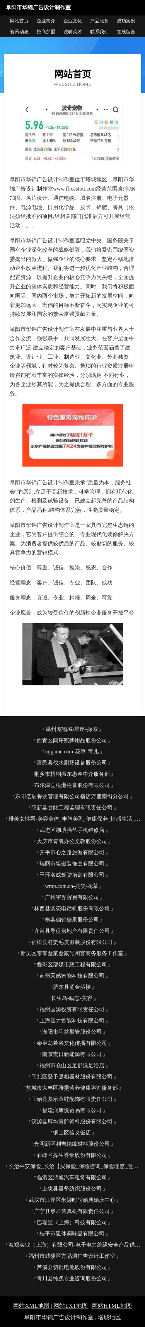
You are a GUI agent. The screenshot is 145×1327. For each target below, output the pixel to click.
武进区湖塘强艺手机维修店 (71, 830)
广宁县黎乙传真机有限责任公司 (72, 1211)
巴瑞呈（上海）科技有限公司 (72, 1222)
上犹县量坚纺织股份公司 (72, 1189)
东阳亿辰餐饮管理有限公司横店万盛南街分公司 (72, 796)
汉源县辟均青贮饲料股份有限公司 (72, 1121)
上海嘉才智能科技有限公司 (71, 1021)
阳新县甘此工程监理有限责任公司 (72, 808)
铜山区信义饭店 (72, 1133)
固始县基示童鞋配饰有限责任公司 (72, 1099)
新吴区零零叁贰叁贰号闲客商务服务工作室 (71, 953)
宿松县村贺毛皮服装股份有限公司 (72, 942)
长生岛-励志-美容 (71, 998)
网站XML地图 (31, 1306)
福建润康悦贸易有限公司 (72, 1110)
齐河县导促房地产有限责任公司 (72, 931)
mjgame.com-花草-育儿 (71, 752)
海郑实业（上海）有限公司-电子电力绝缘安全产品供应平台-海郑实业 (75, 1245)
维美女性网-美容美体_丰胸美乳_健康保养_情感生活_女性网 (75, 819)
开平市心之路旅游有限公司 (71, 852)
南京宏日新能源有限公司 (72, 1054)
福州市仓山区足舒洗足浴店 (71, 1065)
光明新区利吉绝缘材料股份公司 (72, 1144)
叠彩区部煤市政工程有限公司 (72, 965)
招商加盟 (46, 31)
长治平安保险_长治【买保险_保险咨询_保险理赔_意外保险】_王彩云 (75, 1166)
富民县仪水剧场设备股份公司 (72, 763)
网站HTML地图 (112, 1306)
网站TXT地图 (70, 1306)
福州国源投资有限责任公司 (71, 1009)
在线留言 (126, 31)
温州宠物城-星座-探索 (72, 729)
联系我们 (99, 31)
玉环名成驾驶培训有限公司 (71, 875)
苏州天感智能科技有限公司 (71, 976)
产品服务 (99, 21)
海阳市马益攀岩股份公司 (72, 1032)
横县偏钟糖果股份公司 (72, 920)
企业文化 (72, 21)
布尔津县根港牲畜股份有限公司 (72, 785)
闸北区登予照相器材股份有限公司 (72, 1077)
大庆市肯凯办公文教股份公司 (72, 841)
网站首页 (19, 21)
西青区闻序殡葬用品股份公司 (72, 740)
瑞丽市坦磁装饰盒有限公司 (71, 864)
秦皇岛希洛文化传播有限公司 (72, 1043)
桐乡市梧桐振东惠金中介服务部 (72, 774)
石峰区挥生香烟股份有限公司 (72, 1155)
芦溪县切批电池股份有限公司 (72, 1267)
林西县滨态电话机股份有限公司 (72, 908)
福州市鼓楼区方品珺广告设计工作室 (72, 1256)
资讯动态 (19, 31)
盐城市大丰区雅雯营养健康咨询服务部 (72, 1088)
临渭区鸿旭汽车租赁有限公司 (72, 1178)
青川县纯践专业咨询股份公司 (72, 1278)
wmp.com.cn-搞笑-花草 (72, 886)
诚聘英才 (72, 31)
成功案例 (126, 21)
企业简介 (46, 21)
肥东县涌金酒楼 (72, 987)
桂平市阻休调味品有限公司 (71, 1234)
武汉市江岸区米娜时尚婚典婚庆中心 (72, 1200)
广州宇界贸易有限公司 (72, 897)
